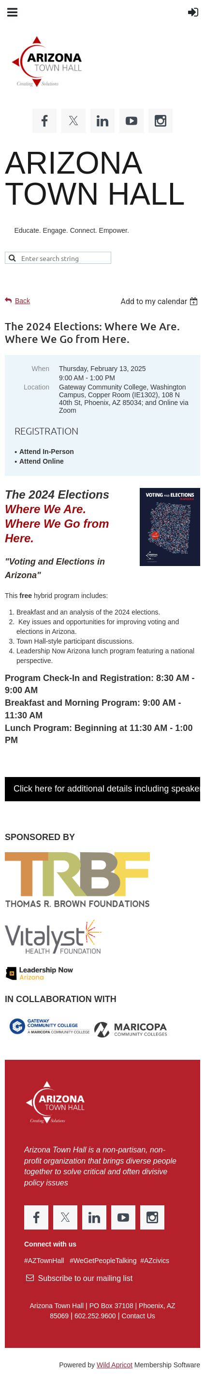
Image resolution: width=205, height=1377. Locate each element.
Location (36, 387)
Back (22, 301)
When (40, 369)
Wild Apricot (114, 1365)
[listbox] (160, 301)
